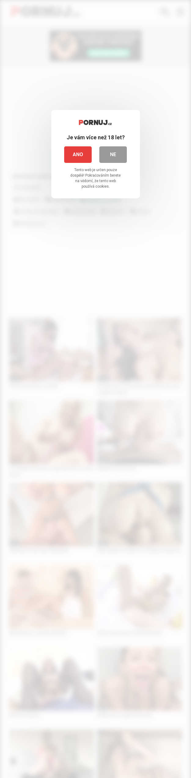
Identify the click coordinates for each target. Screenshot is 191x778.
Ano (78, 154)
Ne (113, 154)
